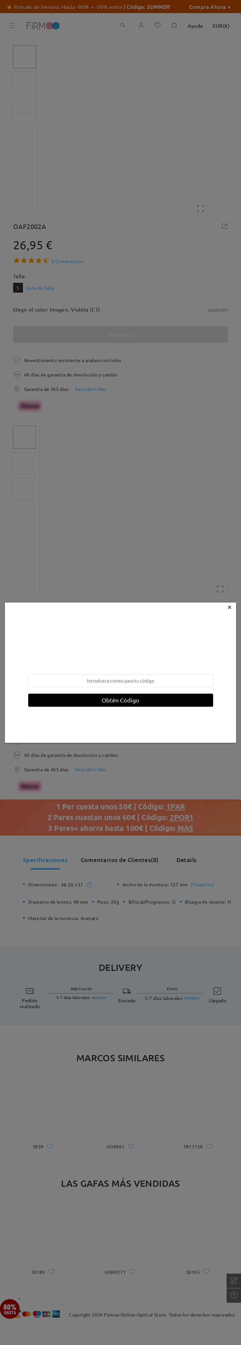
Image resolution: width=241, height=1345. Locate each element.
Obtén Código (120, 700)
